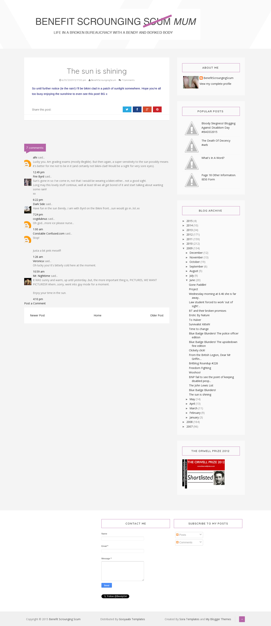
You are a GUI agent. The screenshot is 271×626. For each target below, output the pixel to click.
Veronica (38, 261)
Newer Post (37, 315)
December (196, 253)
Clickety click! (197, 350)
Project (193, 289)
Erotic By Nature (199, 315)
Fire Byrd (38, 176)
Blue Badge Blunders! (202, 390)
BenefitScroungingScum (218, 78)
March (194, 408)
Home (97, 315)
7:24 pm (38, 214)
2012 (189, 234)
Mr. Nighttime (41, 276)
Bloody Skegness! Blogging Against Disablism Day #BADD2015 (218, 127)
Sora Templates (189, 619)
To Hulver (195, 320)
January (195, 417)
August (194, 271)
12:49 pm (39, 172)
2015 (189, 221)
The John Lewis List (201, 385)
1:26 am (38, 257)
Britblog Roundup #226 (203, 363)
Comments (184, 542)
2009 (189, 248)
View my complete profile (215, 84)
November (197, 257)
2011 (189, 239)
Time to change (199, 329)
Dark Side (39, 204)
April (193, 403)
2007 (189, 426)
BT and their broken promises (207, 311)
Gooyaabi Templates (132, 619)
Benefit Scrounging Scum (65, 619)
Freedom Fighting (200, 368)
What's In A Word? (213, 158)
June (193, 280)
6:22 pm (38, 200)
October (195, 262)
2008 (189, 422)
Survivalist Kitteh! (199, 324)
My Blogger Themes (218, 619)
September (197, 266)
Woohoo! (195, 372)
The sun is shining (200, 394)
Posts (181, 534)
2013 (189, 230)
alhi (35, 157)
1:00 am (38, 229)
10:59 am (39, 271)
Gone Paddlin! (197, 285)
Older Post (157, 315)
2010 (189, 243)
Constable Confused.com (48, 233)
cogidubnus (40, 219)
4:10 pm (38, 299)
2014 (189, 225)
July (192, 275)
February (195, 413)
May (193, 399)
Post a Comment (35, 303)
